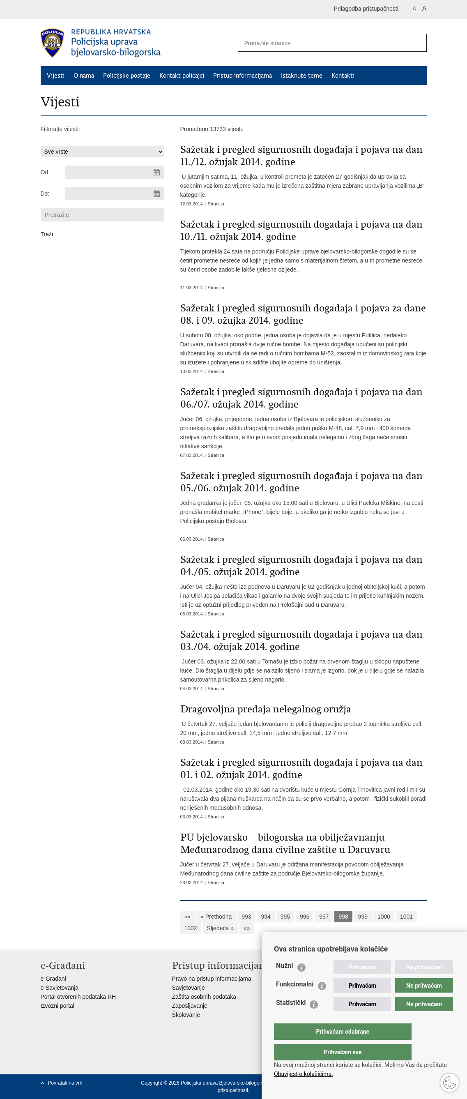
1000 (383, 916)
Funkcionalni (295, 1001)
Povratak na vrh (65, 1083)
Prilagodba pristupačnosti (366, 8)
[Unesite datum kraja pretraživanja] (114, 193)
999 (363, 916)
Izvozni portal (57, 1005)
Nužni (284, 982)
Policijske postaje (126, 75)
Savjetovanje (188, 987)
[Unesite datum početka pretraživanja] (114, 172)
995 (285, 916)
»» (247, 928)
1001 (406, 916)
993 (246, 916)
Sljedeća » (220, 928)
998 (343, 916)
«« (187, 916)
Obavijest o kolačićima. (303, 1074)
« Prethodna (216, 916)
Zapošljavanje (189, 1005)
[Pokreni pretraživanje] (417, 42)
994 (265, 916)
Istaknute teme (301, 75)
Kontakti (342, 75)
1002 (190, 928)
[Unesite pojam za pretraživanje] (320, 43)
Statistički (291, 1019)
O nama (84, 75)
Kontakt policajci (181, 75)
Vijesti (55, 75)
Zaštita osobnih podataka (204, 996)
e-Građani (53, 978)
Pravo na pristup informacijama (211, 978)
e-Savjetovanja (60, 987)
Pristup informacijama (242, 75)
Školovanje (186, 1014)
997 (324, 916)
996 (304, 916)
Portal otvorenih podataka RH (78, 996)
